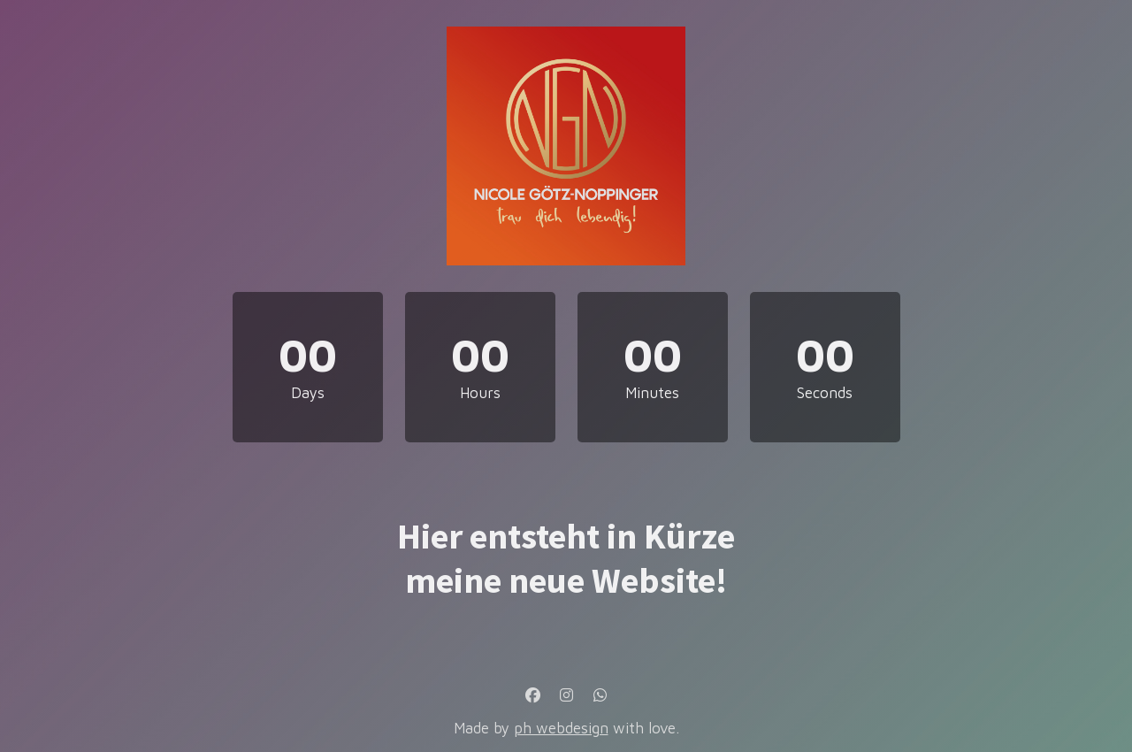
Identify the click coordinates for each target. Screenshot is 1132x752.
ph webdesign (561, 728)
